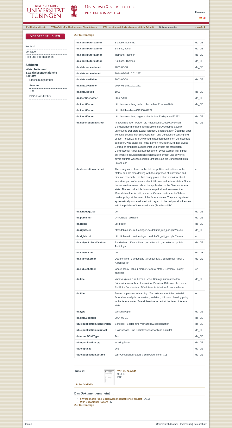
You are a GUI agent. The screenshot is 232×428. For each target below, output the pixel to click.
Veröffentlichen (45, 36)
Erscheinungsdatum (41, 80)
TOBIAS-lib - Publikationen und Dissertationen (74, 27)
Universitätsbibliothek (167, 424)
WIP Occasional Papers (94, 401)
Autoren (34, 85)
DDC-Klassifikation (40, 96)
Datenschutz (200, 424)
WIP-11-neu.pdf (126, 370)
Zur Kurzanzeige (84, 35)
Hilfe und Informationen (40, 56)
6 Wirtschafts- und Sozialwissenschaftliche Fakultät (128, 27)
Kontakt (30, 46)
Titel (31, 90)
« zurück (200, 27)
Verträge (31, 51)
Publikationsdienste (36, 27)
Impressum (186, 424)
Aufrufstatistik (84, 384)
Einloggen (200, 12)
